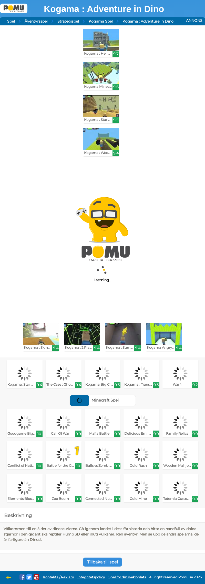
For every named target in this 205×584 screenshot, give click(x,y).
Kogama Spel (101, 21)
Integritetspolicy (91, 577)
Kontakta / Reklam (58, 577)
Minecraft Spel (94, 400)
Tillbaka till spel (102, 562)
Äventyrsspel (36, 21)
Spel (11, 21)
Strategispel (68, 21)
